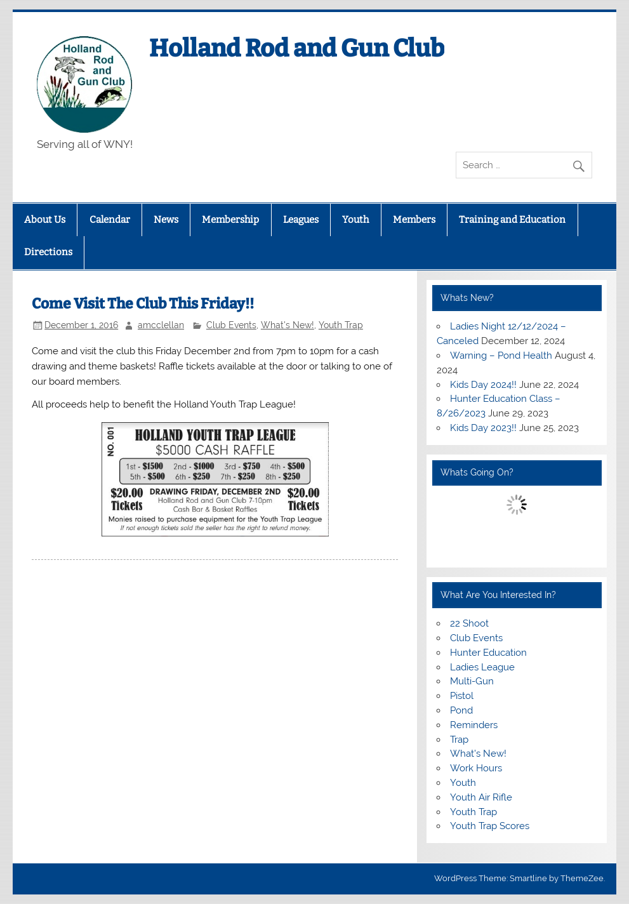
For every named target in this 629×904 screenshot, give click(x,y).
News (166, 219)
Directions (48, 252)
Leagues (301, 219)
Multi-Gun (472, 681)
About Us (44, 219)
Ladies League (482, 667)
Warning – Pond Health (501, 355)
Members (414, 219)
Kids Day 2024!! (483, 384)
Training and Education (512, 219)
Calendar (109, 219)
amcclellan (161, 325)
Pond (461, 710)
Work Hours (476, 768)
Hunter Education (488, 652)
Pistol (461, 695)
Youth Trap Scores (489, 826)
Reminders (474, 725)
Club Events (231, 325)
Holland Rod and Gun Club (296, 48)
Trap (459, 739)
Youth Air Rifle (481, 797)
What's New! (287, 325)
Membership (230, 219)
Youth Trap (341, 325)
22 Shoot (469, 623)
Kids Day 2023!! (483, 428)
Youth (355, 219)
